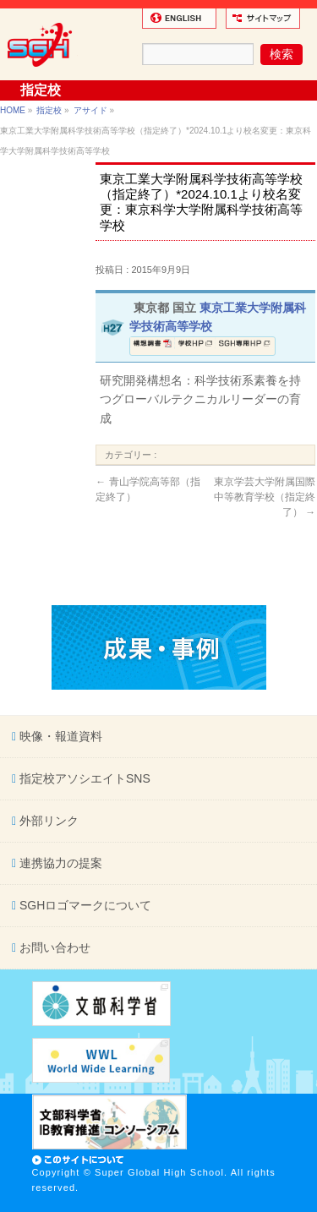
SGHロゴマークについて (83, 905)
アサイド (90, 110)
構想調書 (152, 346)
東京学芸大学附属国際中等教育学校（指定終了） (264, 497)
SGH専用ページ (244, 346)
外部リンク (47, 820)
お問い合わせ (53, 947)
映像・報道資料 (59, 736)
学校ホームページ (195, 346)
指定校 (49, 110)
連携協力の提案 (59, 863)
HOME (12, 110)
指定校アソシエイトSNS (83, 778)
